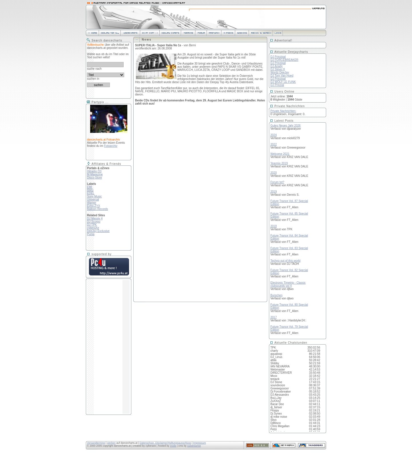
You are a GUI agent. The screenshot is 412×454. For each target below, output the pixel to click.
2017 (273, 317)
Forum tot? (277, 182)
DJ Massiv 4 (94, 218)
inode (173, 445)
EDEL (90, 193)
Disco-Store (94, 177)
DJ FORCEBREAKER (284, 59)
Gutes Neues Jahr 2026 (285, 125)
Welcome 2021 (280, 153)
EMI (89, 187)
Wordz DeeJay (279, 72)
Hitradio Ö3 (94, 171)
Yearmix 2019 (279, 163)
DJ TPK (92, 224)
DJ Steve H (277, 69)
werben (111, 442)
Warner (91, 202)
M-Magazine (95, 174)
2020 (273, 172)
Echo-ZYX (93, 205)
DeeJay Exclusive (98, 231)
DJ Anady (276, 66)
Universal (93, 199)
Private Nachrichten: (283, 111)
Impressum (199, 442)
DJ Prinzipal (278, 56)
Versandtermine (96, 442)
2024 (273, 135)
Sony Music (94, 196)
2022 (273, 144)
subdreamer (194, 445)
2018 (273, 226)
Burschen (276, 295)
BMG (90, 190)
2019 (273, 191)
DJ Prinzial (277, 85)
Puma (90, 234)
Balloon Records (97, 209)
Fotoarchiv (110, 145)
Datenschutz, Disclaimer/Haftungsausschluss (165, 442)
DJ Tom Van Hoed (281, 75)
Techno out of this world (285, 260)
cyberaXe (93, 227)
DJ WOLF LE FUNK (283, 81)
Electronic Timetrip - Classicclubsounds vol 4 (288, 284)
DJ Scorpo (93, 221)
